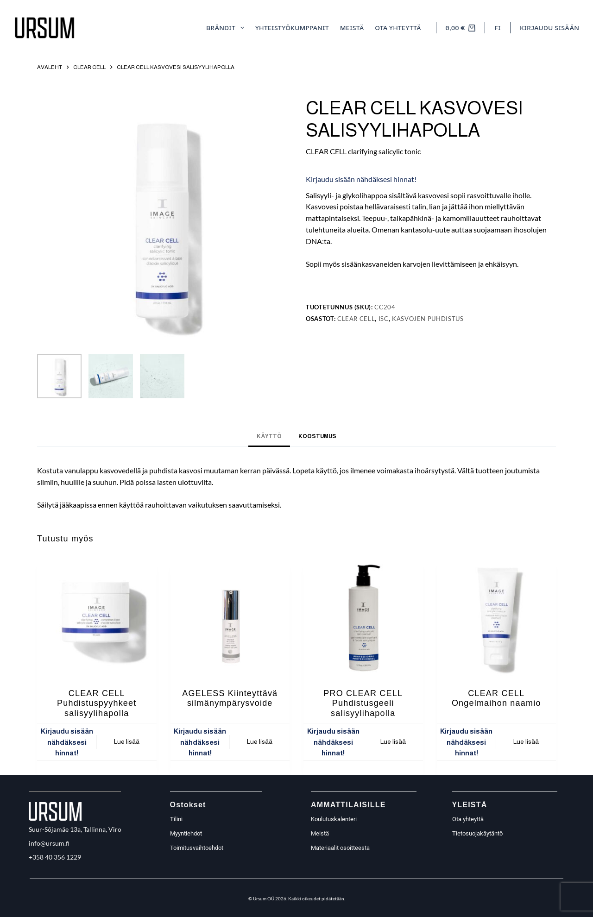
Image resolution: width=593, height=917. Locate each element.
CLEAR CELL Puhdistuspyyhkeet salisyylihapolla (97, 703)
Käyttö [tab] (269, 436)
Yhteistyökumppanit (292, 27)
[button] (497, 28)
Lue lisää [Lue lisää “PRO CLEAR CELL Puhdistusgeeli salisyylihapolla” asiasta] (393, 741)
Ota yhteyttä (398, 27)
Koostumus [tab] (317, 436)
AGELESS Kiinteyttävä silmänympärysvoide (230, 698)
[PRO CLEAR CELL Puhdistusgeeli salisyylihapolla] (363, 617)
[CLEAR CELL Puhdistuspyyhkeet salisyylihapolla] (97, 617)
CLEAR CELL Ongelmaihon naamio (496, 698)
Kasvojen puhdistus (428, 318)
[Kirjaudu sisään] (549, 28)
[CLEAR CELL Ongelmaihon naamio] (496, 617)
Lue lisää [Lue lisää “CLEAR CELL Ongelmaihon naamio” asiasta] (526, 741)
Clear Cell (356, 318)
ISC (384, 318)
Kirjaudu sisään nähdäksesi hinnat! (361, 179)
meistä (352, 27)
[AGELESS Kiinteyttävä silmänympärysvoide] (230, 617)
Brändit (227, 27)
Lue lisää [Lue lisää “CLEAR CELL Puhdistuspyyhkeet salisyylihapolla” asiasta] (126, 741)
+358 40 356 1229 (55, 857)
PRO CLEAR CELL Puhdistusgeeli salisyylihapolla (363, 703)
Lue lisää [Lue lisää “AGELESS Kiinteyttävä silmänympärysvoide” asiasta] (259, 741)
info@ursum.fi (49, 843)
